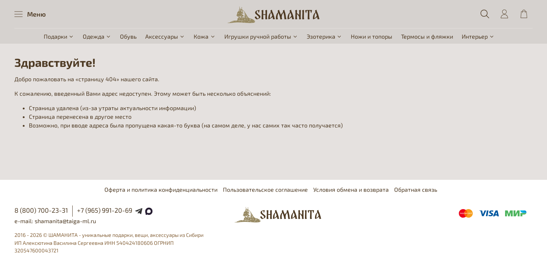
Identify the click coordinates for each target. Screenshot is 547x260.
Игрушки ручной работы (261, 36)
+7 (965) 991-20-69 (104, 210)
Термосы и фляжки (427, 36)
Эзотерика (324, 36)
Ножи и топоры (371, 36)
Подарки (59, 36)
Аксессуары (165, 36)
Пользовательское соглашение (265, 189)
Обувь (128, 36)
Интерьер (478, 36)
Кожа (204, 36)
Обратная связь (415, 189)
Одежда (97, 36)
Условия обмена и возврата (351, 189)
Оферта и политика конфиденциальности (160, 189)
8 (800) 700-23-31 (41, 210)
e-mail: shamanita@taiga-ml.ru (55, 220)
